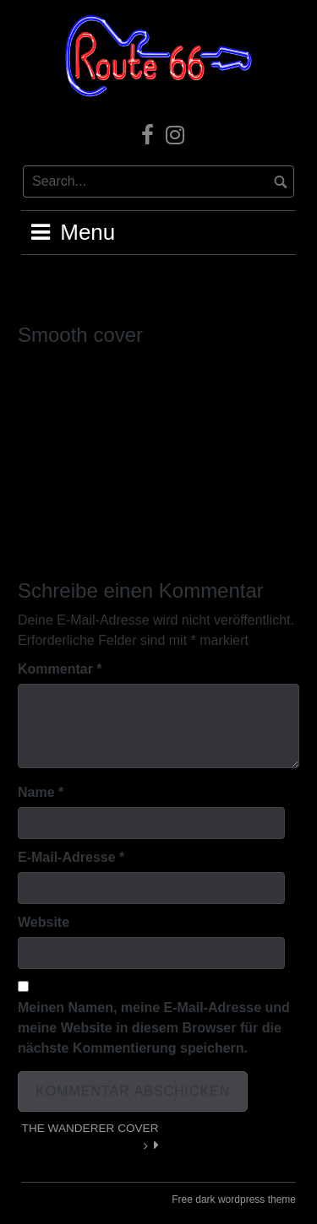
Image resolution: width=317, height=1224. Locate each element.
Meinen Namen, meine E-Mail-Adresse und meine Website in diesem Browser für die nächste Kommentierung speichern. (154, 1027)
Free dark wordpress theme (234, 1199)
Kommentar (60, 669)
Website (43, 922)
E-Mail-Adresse (71, 857)
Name (40, 792)
